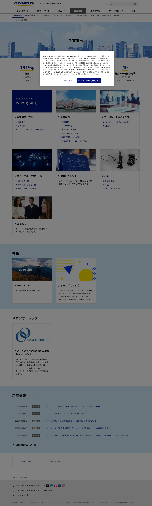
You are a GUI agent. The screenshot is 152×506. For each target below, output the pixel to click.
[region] (77, 68)
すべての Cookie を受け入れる (89, 81)
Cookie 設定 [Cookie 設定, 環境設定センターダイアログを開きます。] (67, 81)
